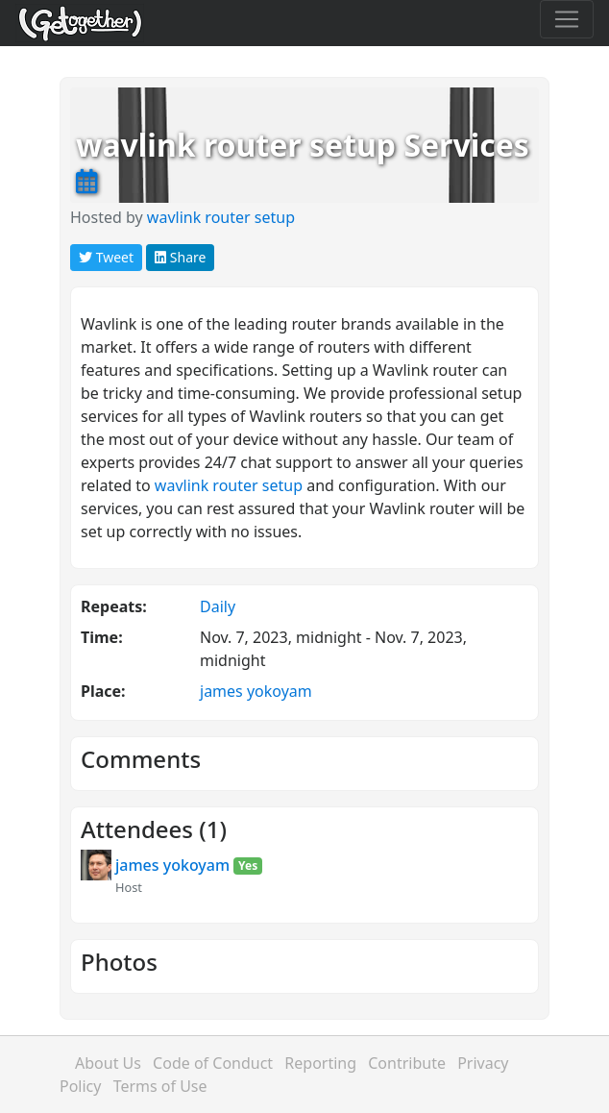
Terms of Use (160, 1086)
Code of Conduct (213, 1063)
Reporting (320, 1063)
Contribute (407, 1063)
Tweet (106, 257)
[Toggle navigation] (567, 19)
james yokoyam (256, 691)
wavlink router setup (221, 217)
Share (180, 257)
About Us (108, 1063)
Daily (217, 606)
